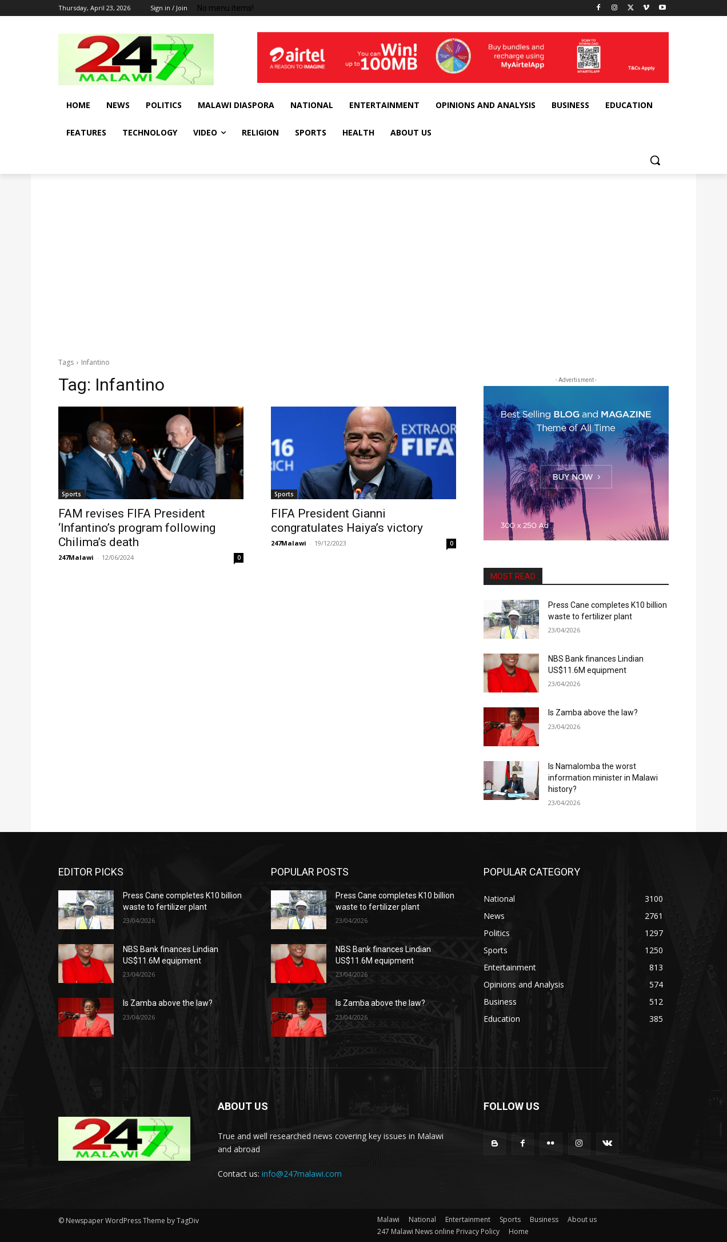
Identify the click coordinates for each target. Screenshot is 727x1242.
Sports (71, 494)
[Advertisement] (363, 260)
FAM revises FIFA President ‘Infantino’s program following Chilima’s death (136, 528)
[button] (655, 160)
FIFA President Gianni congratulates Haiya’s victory (347, 521)
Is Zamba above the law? (593, 712)
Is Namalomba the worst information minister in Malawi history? (603, 777)
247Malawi (76, 557)
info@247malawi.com (302, 1173)
